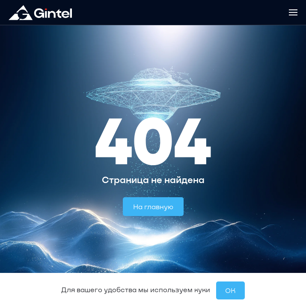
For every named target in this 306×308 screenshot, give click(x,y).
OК (230, 290)
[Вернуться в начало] (40, 12)
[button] (293, 12)
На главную (153, 206)
